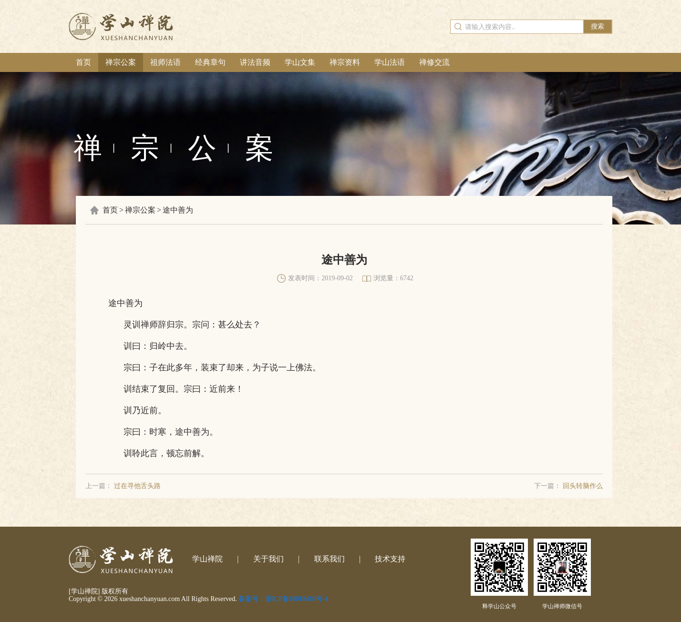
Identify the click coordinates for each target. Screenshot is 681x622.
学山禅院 (207, 559)
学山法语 (389, 62)
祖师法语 (165, 62)
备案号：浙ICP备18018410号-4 (283, 598)
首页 (83, 62)
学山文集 (300, 62)
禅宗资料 (345, 62)
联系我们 (329, 559)
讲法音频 (255, 62)
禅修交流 (434, 62)
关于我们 (268, 559)
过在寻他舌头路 (137, 485)
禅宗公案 (120, 62)
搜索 (597, 26)
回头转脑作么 (583, 485)
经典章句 (210, 62)
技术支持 (390, 559)
